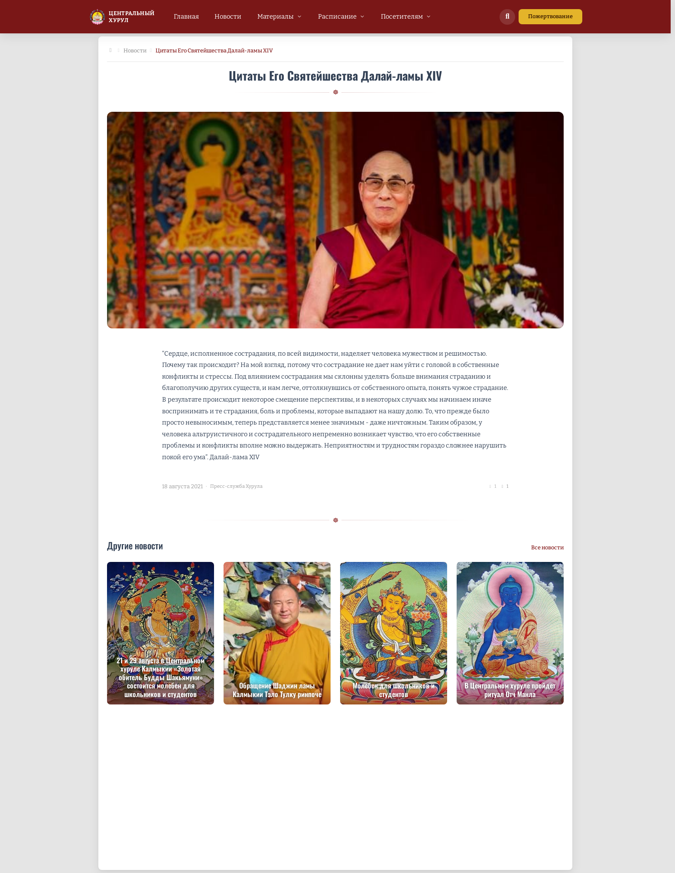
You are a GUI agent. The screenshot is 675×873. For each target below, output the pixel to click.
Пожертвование (550, 16)
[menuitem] (186, 16)
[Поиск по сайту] (507, 17)
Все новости (547, 547)
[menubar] (302, 16)
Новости (134, 50)
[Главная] (110, 50)
